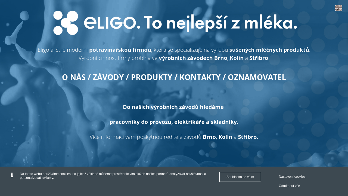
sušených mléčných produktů (269, 49)
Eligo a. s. (49, 49)
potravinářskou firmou (120, 49)
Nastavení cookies (292, 177)
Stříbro (258, 58)
